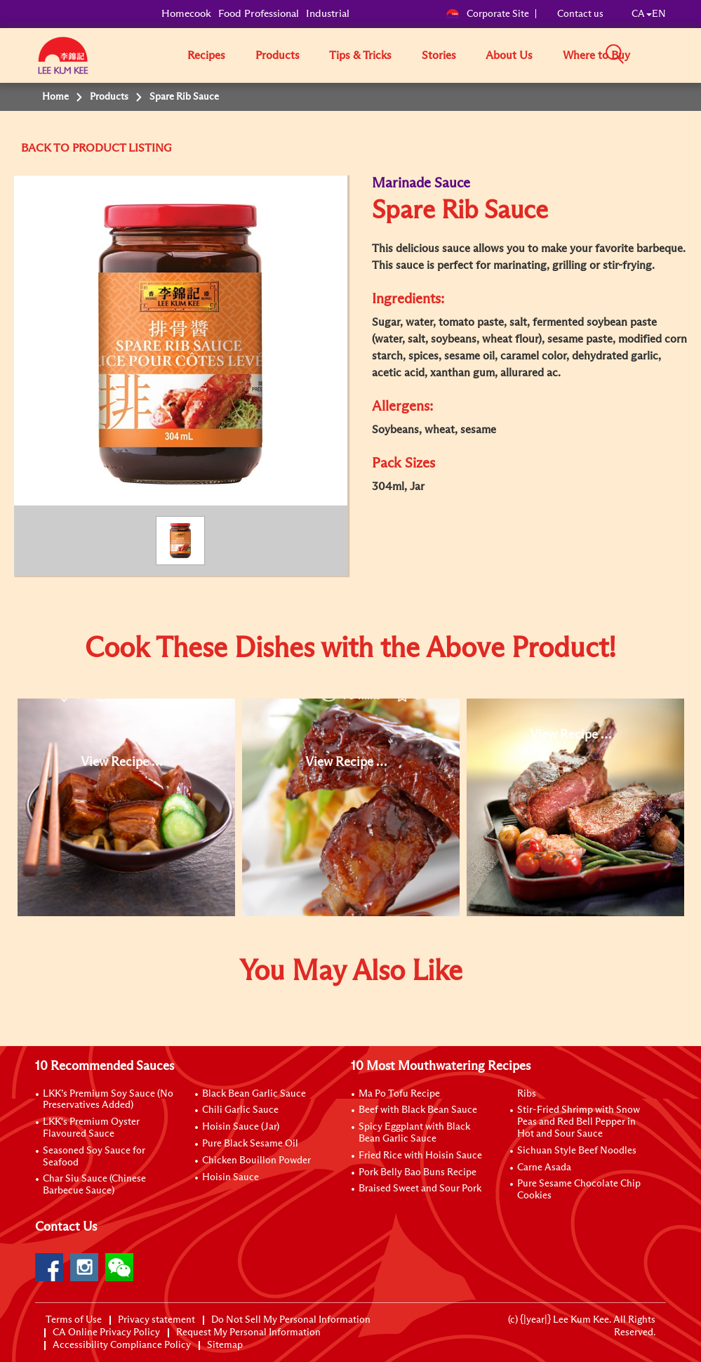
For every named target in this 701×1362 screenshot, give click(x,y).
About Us (509, 55)
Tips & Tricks (360, 55)
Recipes (206, 55)
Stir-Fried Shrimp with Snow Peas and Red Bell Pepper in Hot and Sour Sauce (578, 1122)
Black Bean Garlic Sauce (254, 1094)
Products (277, 55)
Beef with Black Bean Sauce (418, 1110)
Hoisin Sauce (230, 1177)
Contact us (580, 14)
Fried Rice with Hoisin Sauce (420, 1156)
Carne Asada (544, 1167)
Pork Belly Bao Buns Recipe (417, 1172)
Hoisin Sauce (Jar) (240, 1127)
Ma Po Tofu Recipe (399, 1094)
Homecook (186, 13)
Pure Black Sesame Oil (250, 1144)
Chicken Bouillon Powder (256, 1160)
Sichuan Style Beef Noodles (576, 1151)
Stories (439, 55)
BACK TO (46, 148)
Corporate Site (487, 14)
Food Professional (258, 13)
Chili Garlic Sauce (240, 1110)
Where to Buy (596, 55)
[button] (671, 55)
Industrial (327, 13)
